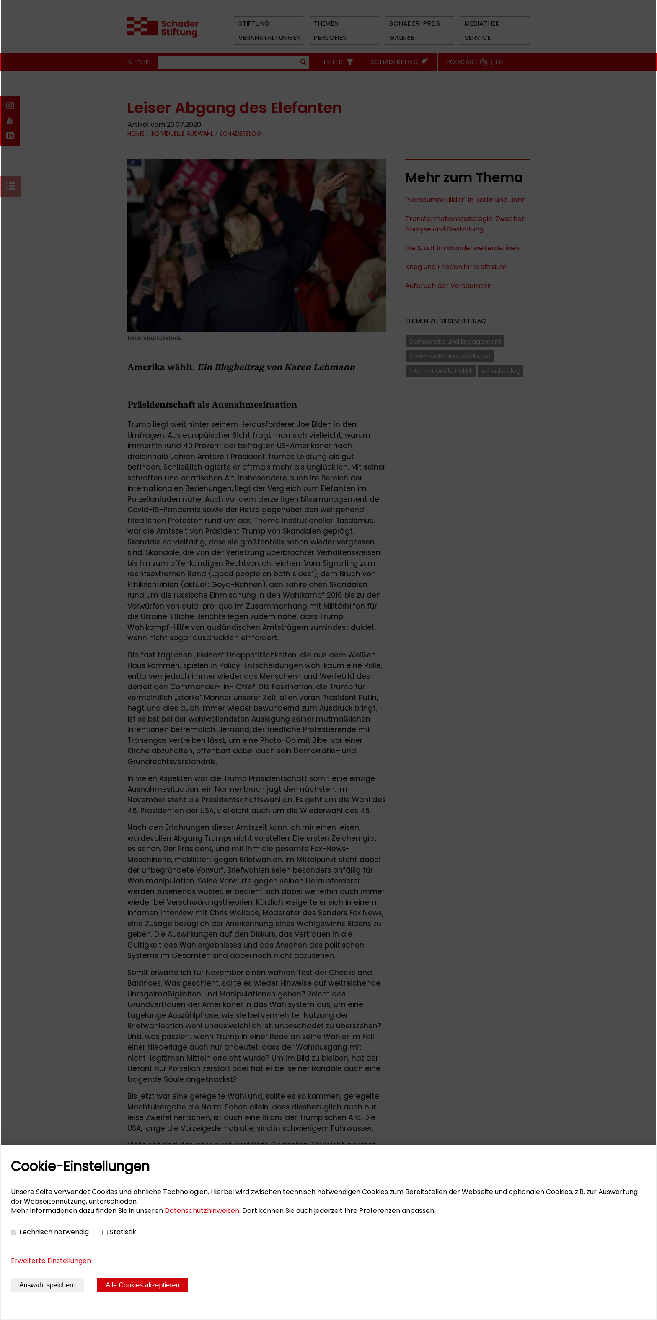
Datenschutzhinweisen (202, 1210)
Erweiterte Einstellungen (51, 1261)
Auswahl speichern (47, 1285)
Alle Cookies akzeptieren (142, 1285)
